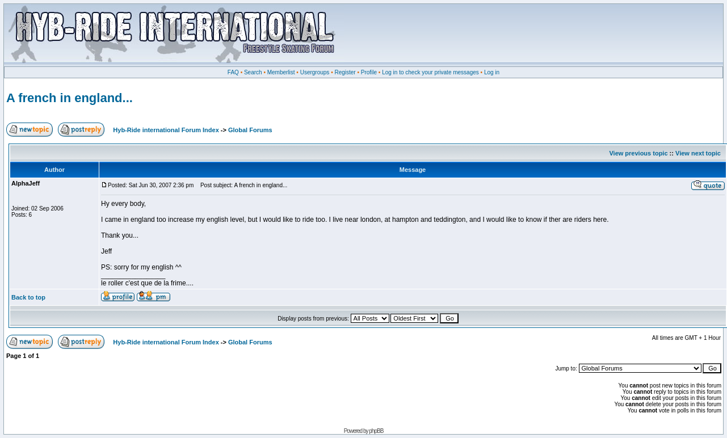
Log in (491, 72)
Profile (369, 72)
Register (344, 72)
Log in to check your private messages (430, 72)
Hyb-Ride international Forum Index (165, 130)
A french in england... (69, 98)
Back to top (28, 297)
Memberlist (281, 72)
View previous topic (638, 153)
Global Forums (250, 130)
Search (253, 72)
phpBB (376, 431)
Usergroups (315, 72)
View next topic (698, 153)
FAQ (233, 72)
